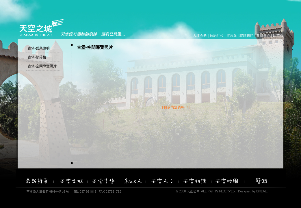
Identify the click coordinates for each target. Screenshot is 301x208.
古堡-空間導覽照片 (42, 66)
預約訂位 (217, 36)
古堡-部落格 (37, 57)
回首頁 (278, 36)
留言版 (231, 36)
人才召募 (200, 36)
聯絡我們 (246, 36)
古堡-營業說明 (39, 48)
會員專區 (263, 36)
